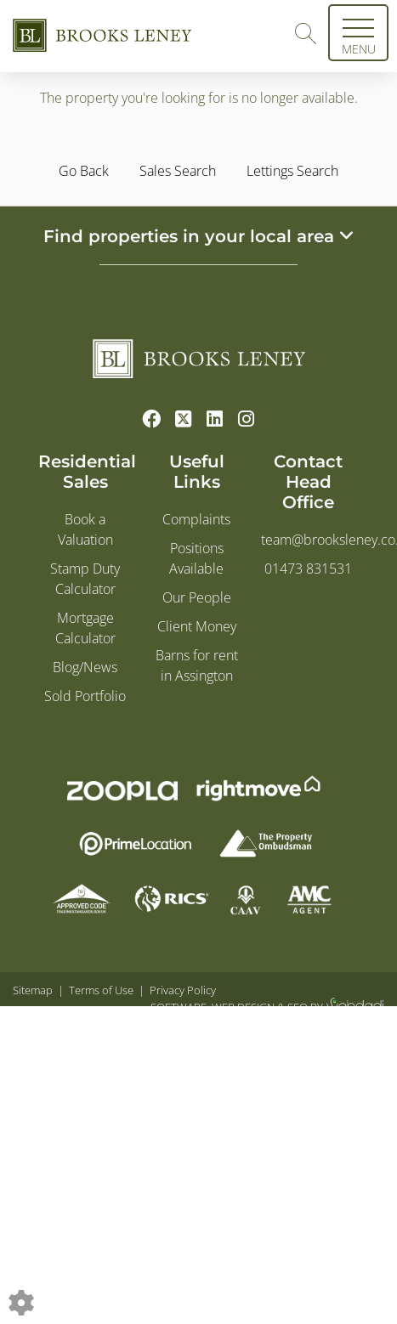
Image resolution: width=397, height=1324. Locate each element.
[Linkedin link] (215, 418)
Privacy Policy (183, 990)
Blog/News (85, 667)
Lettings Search (292, 170)
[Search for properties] (305, 31)
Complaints (196, 519)
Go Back (84, 170)
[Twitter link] (183, 418)
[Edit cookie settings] (21, 1301)
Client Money (196, 626)
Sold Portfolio (85, 696)
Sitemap (33, 990)
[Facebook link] (152, 418)
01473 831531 (308, 568)
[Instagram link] (246, 418)
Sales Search (177, 170)
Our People (196, 597)
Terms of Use (101, 990)
